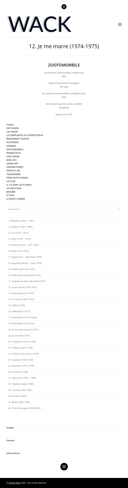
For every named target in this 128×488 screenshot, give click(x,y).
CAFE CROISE (13, 156)
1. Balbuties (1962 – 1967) (21, 220)
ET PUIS (10, 195)
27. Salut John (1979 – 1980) (22, 377)
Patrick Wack (14, 482)
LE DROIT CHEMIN (15, 198)
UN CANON (12, 131)
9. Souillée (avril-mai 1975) (21, 269)
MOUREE (10, 191)
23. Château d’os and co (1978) (23, 353)
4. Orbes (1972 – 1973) (19, 238)
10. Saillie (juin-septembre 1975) (24, 275)
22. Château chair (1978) (20, 347)
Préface (10, 124)
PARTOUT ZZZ (13, 170)
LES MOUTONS (13, 188)
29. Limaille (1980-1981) (20, 390)
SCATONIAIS (12, 142)
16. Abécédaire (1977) (19, 311)
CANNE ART (12, 163)
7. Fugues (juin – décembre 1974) (25, 256)
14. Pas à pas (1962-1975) (21, 299)
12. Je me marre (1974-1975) (22, 287)
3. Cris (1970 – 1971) (18, 232)
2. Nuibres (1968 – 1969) (20, 226)
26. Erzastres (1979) (18, 371)
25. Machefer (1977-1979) (21, 365)
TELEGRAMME (13, 174)
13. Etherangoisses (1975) (21, 293)
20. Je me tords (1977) (19, 335)
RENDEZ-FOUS (13, 152)
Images (10, 427)
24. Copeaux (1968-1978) (20, 359)
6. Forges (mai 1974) (18, 250)
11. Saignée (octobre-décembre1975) (27, 281)
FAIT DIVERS (12, 128)
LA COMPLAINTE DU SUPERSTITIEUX (24, 135)
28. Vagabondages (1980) (21, 383)
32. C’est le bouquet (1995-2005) (24, 408)
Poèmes (10, 440)
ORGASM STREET (14, 166)
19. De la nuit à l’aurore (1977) (23, 329)
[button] (120, 24)
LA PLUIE (10, 181)
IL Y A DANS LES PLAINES (19, 184)
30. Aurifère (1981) (17, 396)
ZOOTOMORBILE (14, 149)
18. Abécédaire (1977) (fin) (21, 323)
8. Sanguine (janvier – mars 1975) (25, 263)
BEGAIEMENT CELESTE (17, 138)
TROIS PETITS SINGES (17, 177)
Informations (13, 453)
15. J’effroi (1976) (16, 305)
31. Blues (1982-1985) (19, 402)
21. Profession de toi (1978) (22, 341)
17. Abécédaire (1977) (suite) (22, 317)
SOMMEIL (11, 145)
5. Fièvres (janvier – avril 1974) (23, 244)
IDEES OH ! (11, 159)
